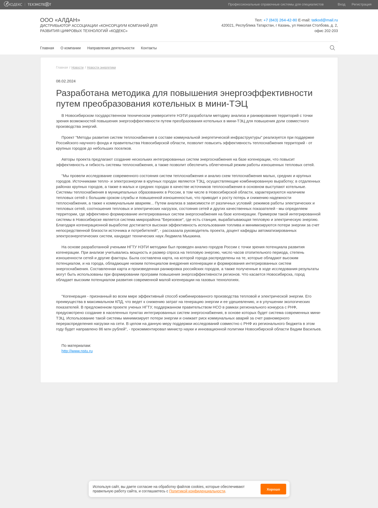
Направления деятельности (110, 48)
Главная (47, 48)
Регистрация (361, 4)
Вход (341, 4)
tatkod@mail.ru (324, 20)
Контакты (148, 48)
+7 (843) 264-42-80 (280, 20)
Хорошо (273, 487)
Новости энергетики (101, 67)
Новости (77, 67)
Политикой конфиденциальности (197, 489)
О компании (71, 48)
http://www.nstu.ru (76, 351)
